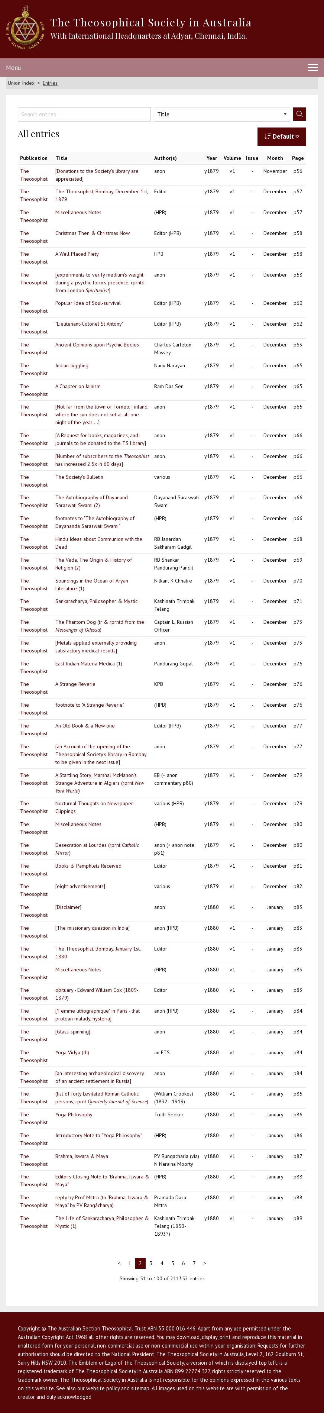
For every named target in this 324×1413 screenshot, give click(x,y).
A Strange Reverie (75, 684)
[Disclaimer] (68, 907)
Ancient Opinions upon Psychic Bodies (97, 344)
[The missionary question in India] (92, 928)
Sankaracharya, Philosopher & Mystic (96, 601)
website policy (103, 1388)
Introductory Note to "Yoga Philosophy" (98, 1135)
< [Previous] (119, 1263)
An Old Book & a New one (85, 725)
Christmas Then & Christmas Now (92, 233)
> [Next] (205, 1263)
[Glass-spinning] (72, 1031)
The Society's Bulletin (79, 477)
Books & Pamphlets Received (88, 865)
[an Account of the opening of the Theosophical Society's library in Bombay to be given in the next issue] (100, 754)
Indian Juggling (71, 365)
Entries (50, 83)
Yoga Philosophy (74, 1114)
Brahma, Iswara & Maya (81, 1156)
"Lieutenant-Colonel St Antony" (89, 323)
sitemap (140, 1388)
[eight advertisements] (80, 886)
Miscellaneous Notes (78, 212)
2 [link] (140, 1263)
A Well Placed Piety (77, 254)
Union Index (21, 83)
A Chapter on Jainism (78, 386)
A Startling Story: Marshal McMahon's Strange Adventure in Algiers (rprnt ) (99, 783)
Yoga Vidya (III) (72, 1052)
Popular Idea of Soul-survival (88, 303)
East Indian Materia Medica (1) (88, 663)
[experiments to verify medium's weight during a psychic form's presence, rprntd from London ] (100, 282)
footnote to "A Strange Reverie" (89, 704)
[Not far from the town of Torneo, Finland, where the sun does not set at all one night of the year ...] (101, 414)
